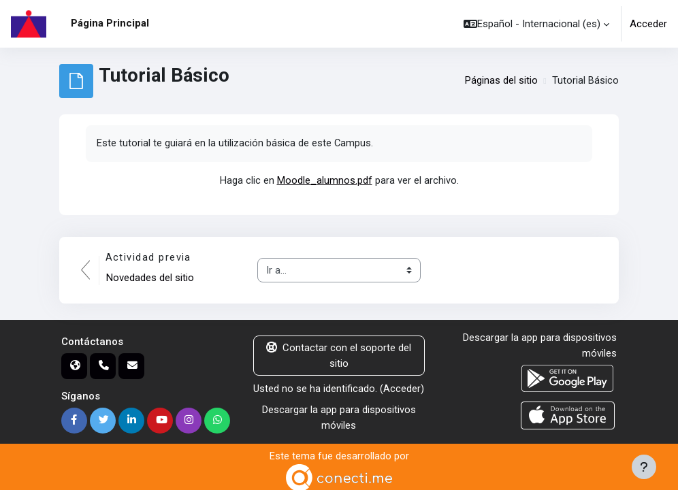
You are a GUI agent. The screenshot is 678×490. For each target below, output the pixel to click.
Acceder (648, 24)
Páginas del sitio (501, 81)
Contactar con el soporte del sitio (338, 355)
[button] (536, 24)
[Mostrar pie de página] (644, 467)
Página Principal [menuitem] (110, 23)
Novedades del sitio (150, 278)
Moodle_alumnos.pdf (324, 180)
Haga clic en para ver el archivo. (339, 180)
